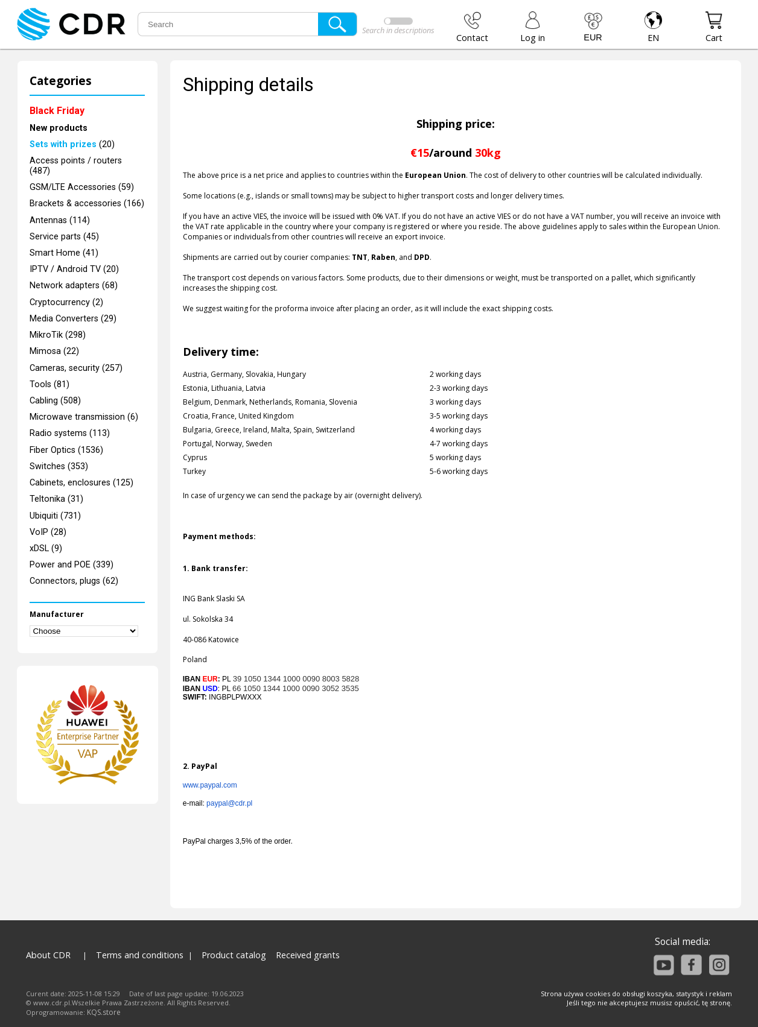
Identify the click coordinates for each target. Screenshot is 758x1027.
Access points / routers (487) (76, 166)
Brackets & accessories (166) (87, 203)
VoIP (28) (48, 532)
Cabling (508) (55, 401)
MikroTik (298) (58, 335)
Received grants (308, 955)
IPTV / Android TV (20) (74, 269)
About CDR (48, 955)
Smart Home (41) (64, 253)
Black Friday (57, 110)
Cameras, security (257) (76, 368)
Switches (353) (59, 466)
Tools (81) (49, 384)
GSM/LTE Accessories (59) (82, 187)
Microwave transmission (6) (84, 417)
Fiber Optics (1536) (66, 450)
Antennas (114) (60, 220)
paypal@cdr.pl (229, 803)
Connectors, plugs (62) (74, 581)
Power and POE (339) (71, 565)
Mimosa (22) (54, 351)
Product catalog (234, 955)
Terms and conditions (139, 955)
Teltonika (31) (56, 499)
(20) (72, 144)
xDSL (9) (46, 548)
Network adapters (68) (74, 285)
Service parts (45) (64, 237)
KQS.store (104, 1012)
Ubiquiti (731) (55, 516)
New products (59, 128)
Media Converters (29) (73, 319)
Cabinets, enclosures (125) (81, 483)
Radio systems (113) (70, 433)
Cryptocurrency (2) (66, 302)
